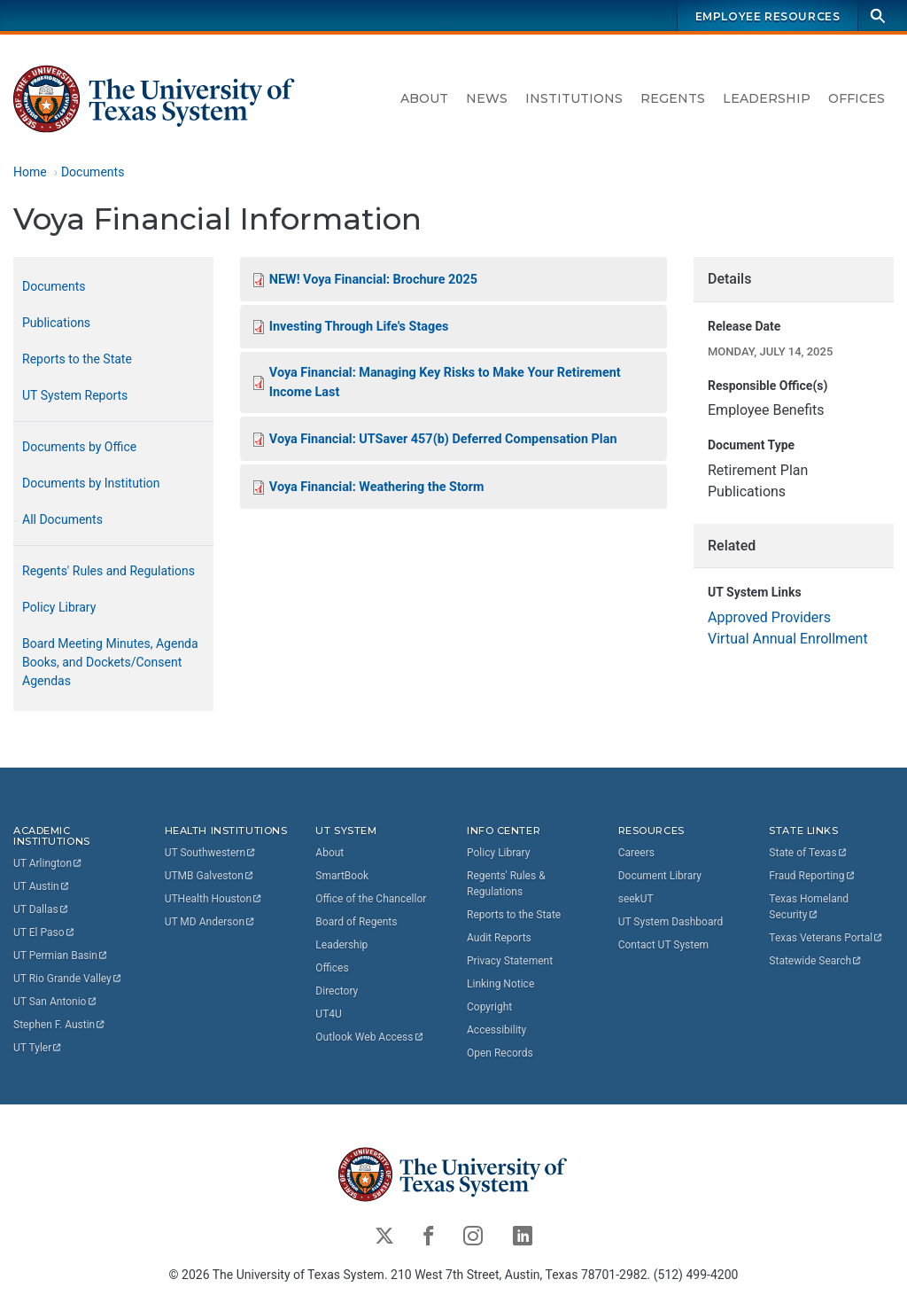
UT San (55, 1001)
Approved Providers (769, 617)
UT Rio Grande (68, 978)
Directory (336, 991)
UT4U (328, 1014)
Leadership (766, 98)
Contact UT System (663, 945)
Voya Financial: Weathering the (377, 487)
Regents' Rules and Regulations (108, 571)
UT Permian (61, 955)
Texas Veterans (826, 938)
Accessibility (496, 1030)
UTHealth (214, 899)
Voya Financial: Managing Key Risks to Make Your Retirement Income (445, 382)
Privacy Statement (510, 961)
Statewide (816, 961)
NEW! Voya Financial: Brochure (373, 279)
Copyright (489, 1007)
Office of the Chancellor (370, 899)
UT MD (210, 922)
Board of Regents (356, 922)
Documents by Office (79, 447)
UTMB (210, 876)
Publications (56, 323)
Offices (856, 98)
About (424, 98)
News (487, 98)
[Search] (877, 15)
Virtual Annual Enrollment (788, 638)
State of (808, 852)
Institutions (574, 98)
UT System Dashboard (671, 922)
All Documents (62, 519)
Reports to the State (77, 359)
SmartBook (341, 876)
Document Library (660, 876)
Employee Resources (768, 16)
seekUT (636, 899)
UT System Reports (75, 395)
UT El (44, 932)
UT (48, 863)
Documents (92, 172)
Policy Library (59, 607)
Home (30, 172)
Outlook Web (369, 1037)
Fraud (812, 876)
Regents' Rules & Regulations (506, 884)
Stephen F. (59, 1024)
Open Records (500, 1053)
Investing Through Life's (359, 326)
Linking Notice (500, 984)
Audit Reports (499, 938)
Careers (636, 852)
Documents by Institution (91, 483)
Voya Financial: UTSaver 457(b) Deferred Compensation (443, 439)
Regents (672, 98)
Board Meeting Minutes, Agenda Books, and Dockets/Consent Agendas (110, 662)
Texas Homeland (810, 907)
